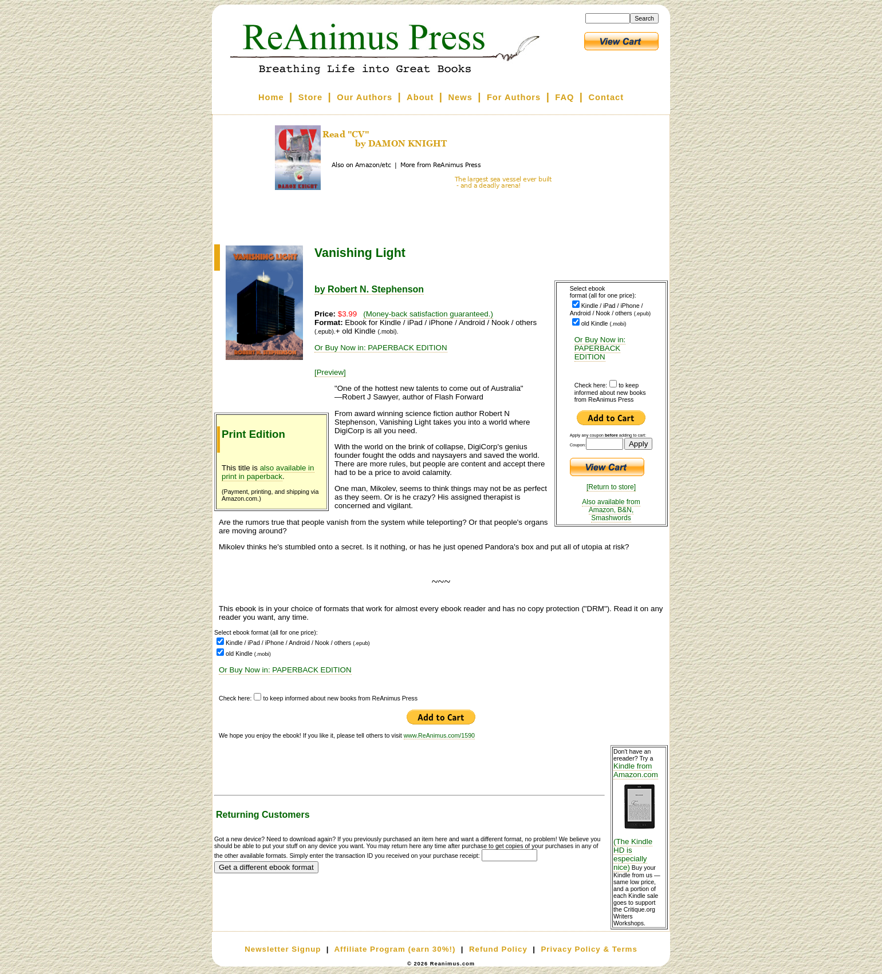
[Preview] (330, 372)
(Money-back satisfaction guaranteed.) (428, 314)
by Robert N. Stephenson (369, 289)
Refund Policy (498, 949)
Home (271, 97)
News (460, 97)
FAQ (564, 97)
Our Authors (364, 97)
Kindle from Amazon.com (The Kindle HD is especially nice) (639, 817)
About (420, 97)
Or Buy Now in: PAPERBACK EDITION (600, 348)
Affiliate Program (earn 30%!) (394, 949)
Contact (606, 97)
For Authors (514, 97)
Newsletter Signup (283, 949)
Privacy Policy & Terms (589, 949)
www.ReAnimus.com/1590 (439, 735)
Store (310, 97)
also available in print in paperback (268, 472)
